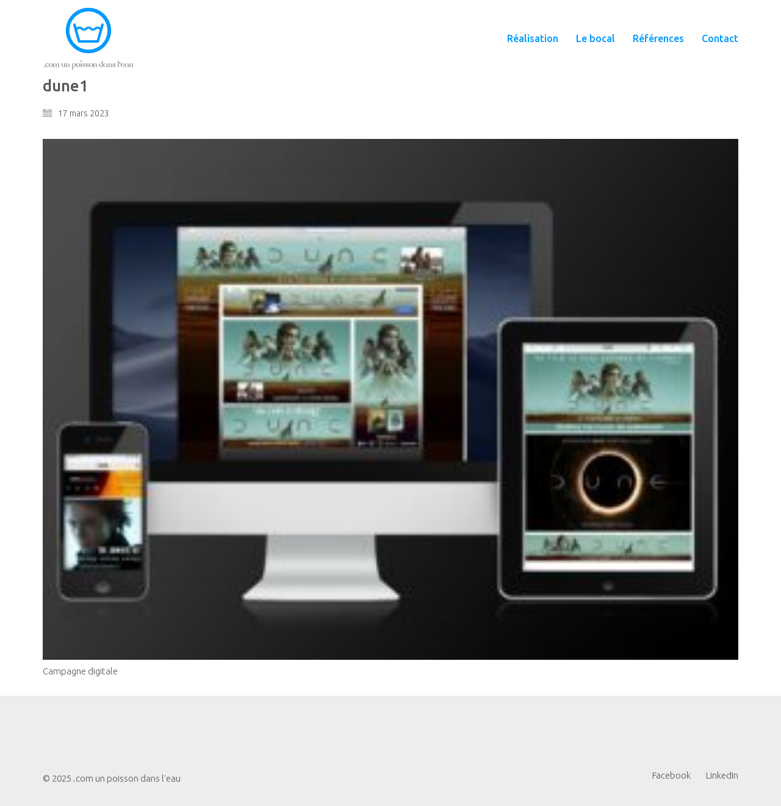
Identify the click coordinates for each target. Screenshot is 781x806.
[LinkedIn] (722, 775)
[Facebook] (671, 775)
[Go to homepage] (88, 38)
